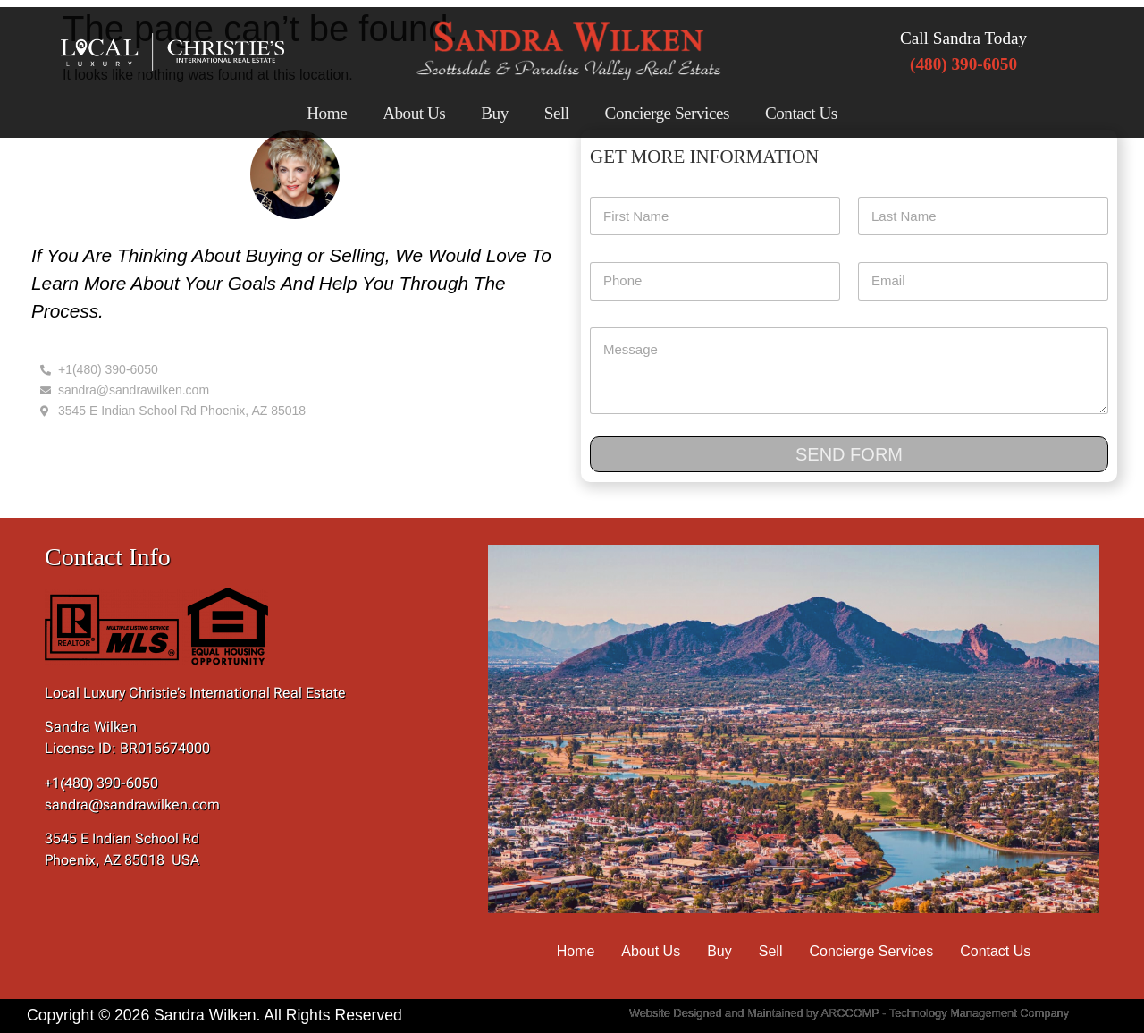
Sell (556, 113)
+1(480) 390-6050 (101, 783)
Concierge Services (667, 113)
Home (327, 113)
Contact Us (801, 113)
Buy (495, 113)
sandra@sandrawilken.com (132, 804)
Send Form (849, 454)
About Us (414, 113)
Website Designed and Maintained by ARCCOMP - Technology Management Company (849, 1013)
